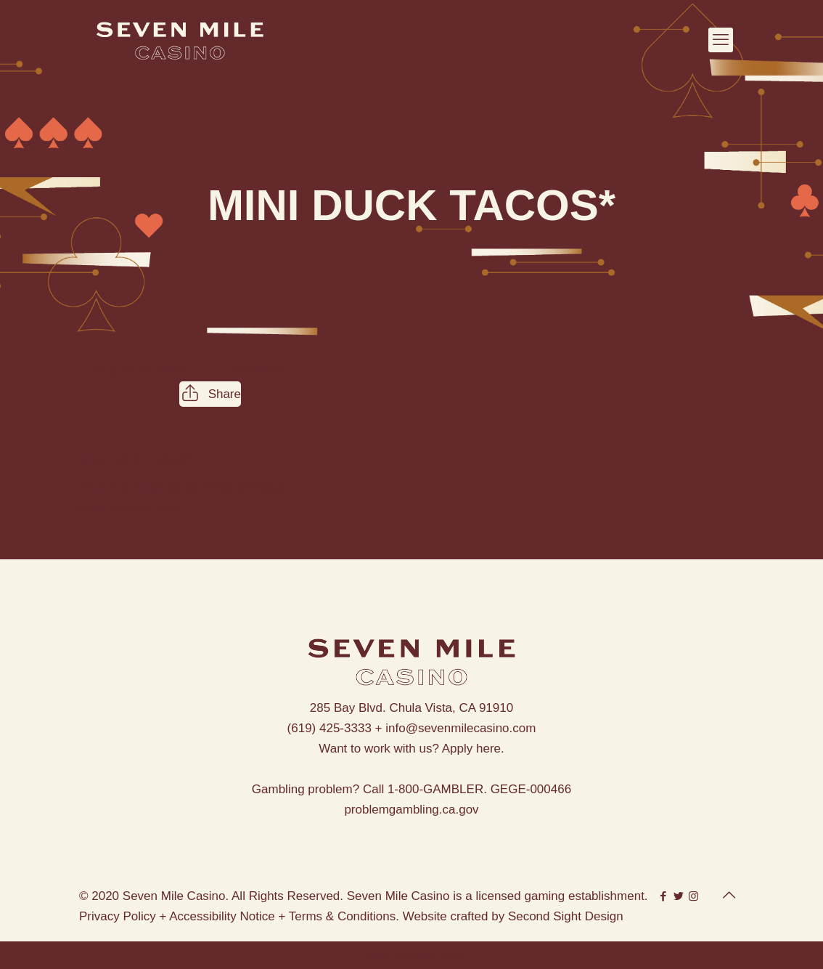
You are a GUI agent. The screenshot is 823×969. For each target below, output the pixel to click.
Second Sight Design (565, 916)
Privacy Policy (117, 916)
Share (210, 394)
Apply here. (473, 748)
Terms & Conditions (342, 916)
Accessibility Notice (222, 916)
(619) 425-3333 (329, 728)
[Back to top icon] (728, 895)
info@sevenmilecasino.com (460, 728)
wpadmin (260, 369)
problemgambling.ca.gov (411, 809)
